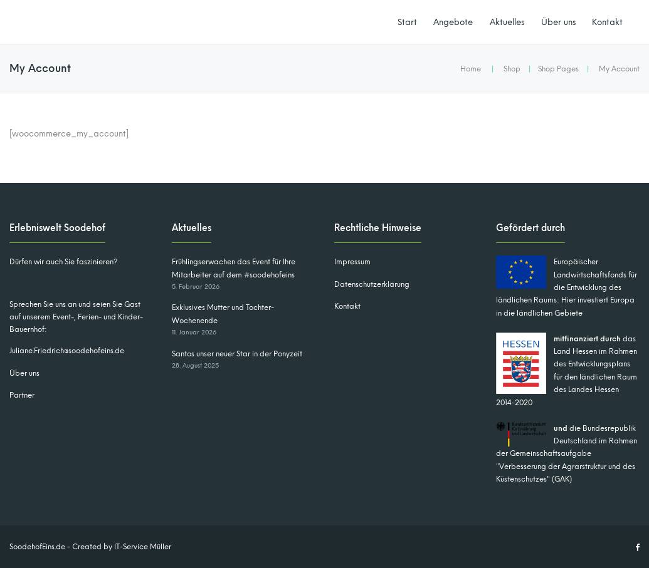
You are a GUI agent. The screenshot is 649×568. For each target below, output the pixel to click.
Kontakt (607, 22)
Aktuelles (507, 22)
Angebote (453, 22)
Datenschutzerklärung (371, 284)
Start (407, 22)
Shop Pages (558, 69)
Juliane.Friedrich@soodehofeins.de (66, 350)
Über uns (558, 22)
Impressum (352, 261)
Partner (21, 395)
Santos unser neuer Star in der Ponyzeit (237, 353)
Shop (512, 69)
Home (470, 69)
